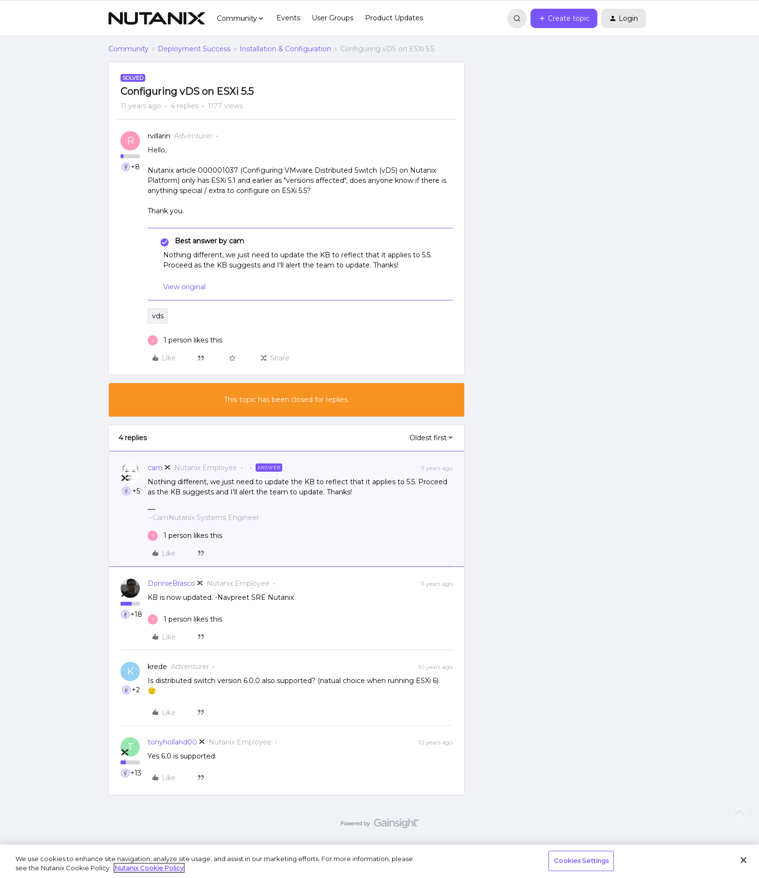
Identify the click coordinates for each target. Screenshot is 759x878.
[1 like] (185, 340)
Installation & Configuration (285, 49)
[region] (379, 861)
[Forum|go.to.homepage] (156, 18)
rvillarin (159, 136)
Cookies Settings (581, 860)
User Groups (332, 18)
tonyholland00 (172, 742)
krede (157, 666)
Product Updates (394, 18)
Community (128, 49)
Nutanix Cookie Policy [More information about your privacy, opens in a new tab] (149, 868)
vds (158, 316)
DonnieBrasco (171, 583)
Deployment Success (194, 49)
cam (155, 467)
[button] (564, 18)
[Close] (743, 860)
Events (288, 18)
